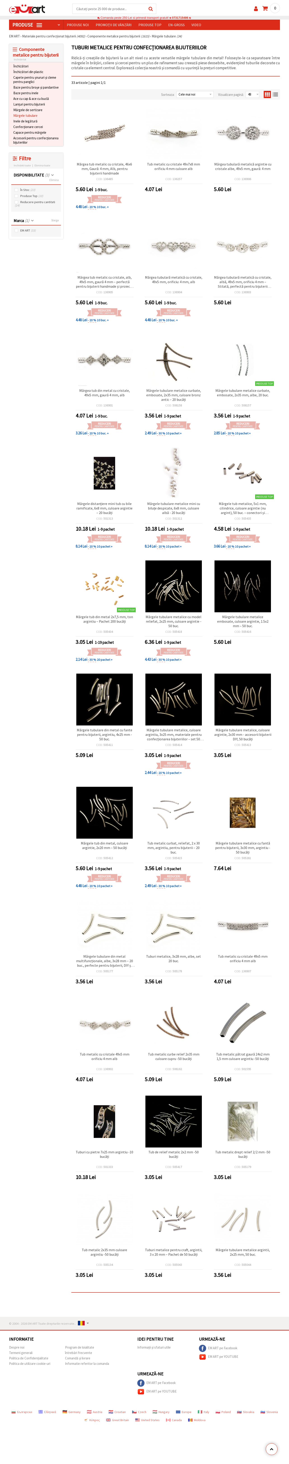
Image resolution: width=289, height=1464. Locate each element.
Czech (139, 1412)
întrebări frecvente (78, 1353)
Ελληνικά (47, 1412)
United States (147, 1420)
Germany (72, 1412)
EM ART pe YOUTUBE (218, 1357)
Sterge (55, 221)
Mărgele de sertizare (27, 110)
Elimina (54, 180)
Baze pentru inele (25, 93)
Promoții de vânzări (114, 25)
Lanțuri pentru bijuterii (29, 104)
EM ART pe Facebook (218, 1348)
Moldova (196, 1420)
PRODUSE (27, 25)
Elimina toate (42, 165)
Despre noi (16, 1347)
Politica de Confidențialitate (28, 1358)
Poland (223, 1412)
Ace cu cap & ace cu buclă (31, 99)
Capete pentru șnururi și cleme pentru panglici (34, 80)
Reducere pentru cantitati (35, 204)
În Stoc (27, 190)
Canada (174, 1420)
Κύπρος (92, 1420)
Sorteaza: (168, 95)
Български (21, 1412)
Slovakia (245, 1412)
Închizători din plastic (28, 72)
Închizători (20, 66)
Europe (183, 1412)
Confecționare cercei (28, 127)
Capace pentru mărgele (29, 133)
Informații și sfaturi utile (154, 1347)
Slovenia (269, 1412)
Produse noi (78, 25)
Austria (94, 1412)
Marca (21, 220)
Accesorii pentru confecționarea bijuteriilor (35, 140)
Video (196, 25)
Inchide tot (20, 59)
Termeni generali (21, 1353)
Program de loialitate (79, 1347)
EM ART (28, 230)
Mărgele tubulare (25, 116)
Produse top (149, 25)
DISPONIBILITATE (31, 175)
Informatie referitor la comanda (87, 1364)
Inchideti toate (22, 165)
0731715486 (180, 18)
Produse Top (31, 196)
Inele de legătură (25, 121)
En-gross (176, 25)
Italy (203, 1412)
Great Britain (117, 1420)
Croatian (117, 1412)
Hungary (161, 1412)
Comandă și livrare (77, 1358)
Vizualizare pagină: (231, 95)
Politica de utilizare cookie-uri (29, 1364)
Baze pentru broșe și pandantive (36, 87)
